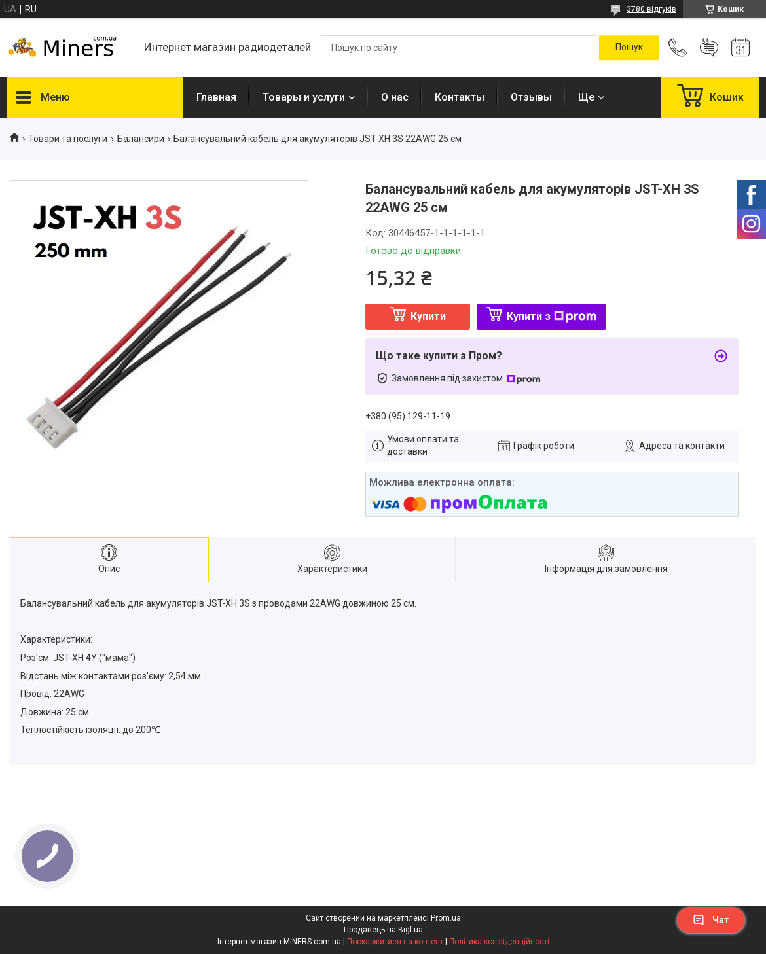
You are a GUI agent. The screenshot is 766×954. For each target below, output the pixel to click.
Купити (428, 316)
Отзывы (531, 97)
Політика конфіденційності (499, 941)
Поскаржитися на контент (395, 941)
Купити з (551, 316)
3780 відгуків (651, 9)
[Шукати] (629, 47)
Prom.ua (446, 918)
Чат (711, 920)
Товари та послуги (67, 138)
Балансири (140, 138)
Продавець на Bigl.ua (383, 929)
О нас (395, 97)
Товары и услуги (304, 97)
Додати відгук (709, 48)
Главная (216, 97)
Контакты (459, 97)
